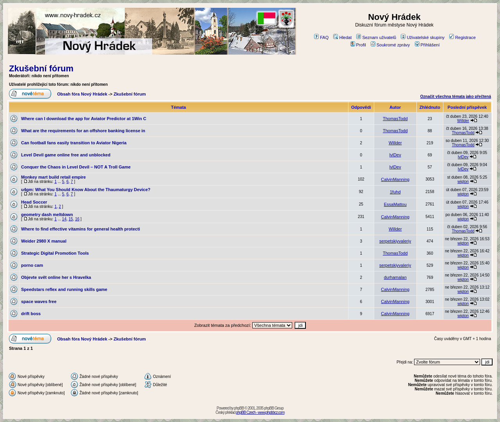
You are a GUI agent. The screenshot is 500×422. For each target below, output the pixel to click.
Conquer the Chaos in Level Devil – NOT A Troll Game (75, 167)
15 (71, 219)
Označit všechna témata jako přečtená (455, 96)
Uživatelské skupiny (423, 37)
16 (77, 219)
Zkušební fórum (41, 68)
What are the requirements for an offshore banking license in (83, 130)
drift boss (31, 313)
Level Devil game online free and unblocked (66, 154)
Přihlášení (427, 45)
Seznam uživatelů (376, 37)
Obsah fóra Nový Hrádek (82, 94)
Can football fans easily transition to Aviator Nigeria (74, 142)
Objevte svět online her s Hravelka (56, 277)
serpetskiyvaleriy (395, 241)
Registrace (462, 37)
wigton (463, 181)
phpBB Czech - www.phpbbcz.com (260, 412)
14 (64, 219)
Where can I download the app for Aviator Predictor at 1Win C (83, 118)
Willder (463, 121)
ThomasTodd (395, 118)
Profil (358, 45)
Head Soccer (34, 202)
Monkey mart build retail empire (53, 177)
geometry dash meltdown (47, 214)
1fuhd (395, 192)
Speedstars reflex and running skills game (64, 289)
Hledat (342, 37)
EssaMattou (395, 204)
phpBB (239, 408)
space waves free (39, 301)
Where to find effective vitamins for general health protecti (80, 229)
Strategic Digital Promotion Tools (55, 253)
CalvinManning (395, 179)
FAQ (321, 37)
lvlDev (395, 154)
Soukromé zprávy (390, 45)
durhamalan (395, 277)
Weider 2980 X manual (43, 241)
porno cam (32, 265)
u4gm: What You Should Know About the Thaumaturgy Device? (85, 189)
